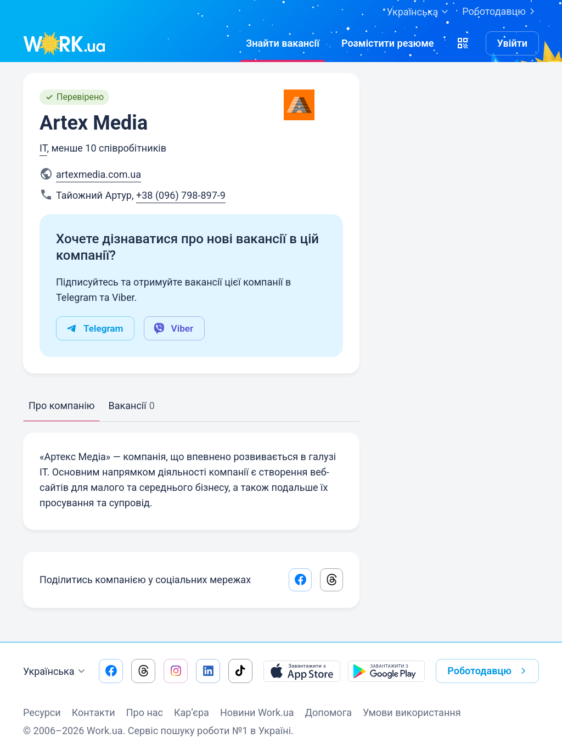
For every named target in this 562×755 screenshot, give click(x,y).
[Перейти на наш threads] (143, 671)
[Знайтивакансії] (282, 43)
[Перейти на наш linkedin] (208, 671)
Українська (55, 671)
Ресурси (42, 712)
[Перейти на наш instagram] (176, 671)
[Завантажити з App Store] (301, 671)
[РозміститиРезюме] (388, 43)
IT (43, 148)
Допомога (328, 712)
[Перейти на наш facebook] (111, 671)
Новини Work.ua (257, 712)
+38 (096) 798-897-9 (181, 195)
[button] (463, 43)
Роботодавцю (500, 11)
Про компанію (61, 405)
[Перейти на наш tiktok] (240, 671)
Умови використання (412, 712)
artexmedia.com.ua (98, 174)
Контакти (93, 712)
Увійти (512, 43)
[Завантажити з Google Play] (386, 671)
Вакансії (131, 405)
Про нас (144, 712)
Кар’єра (191, 712)
